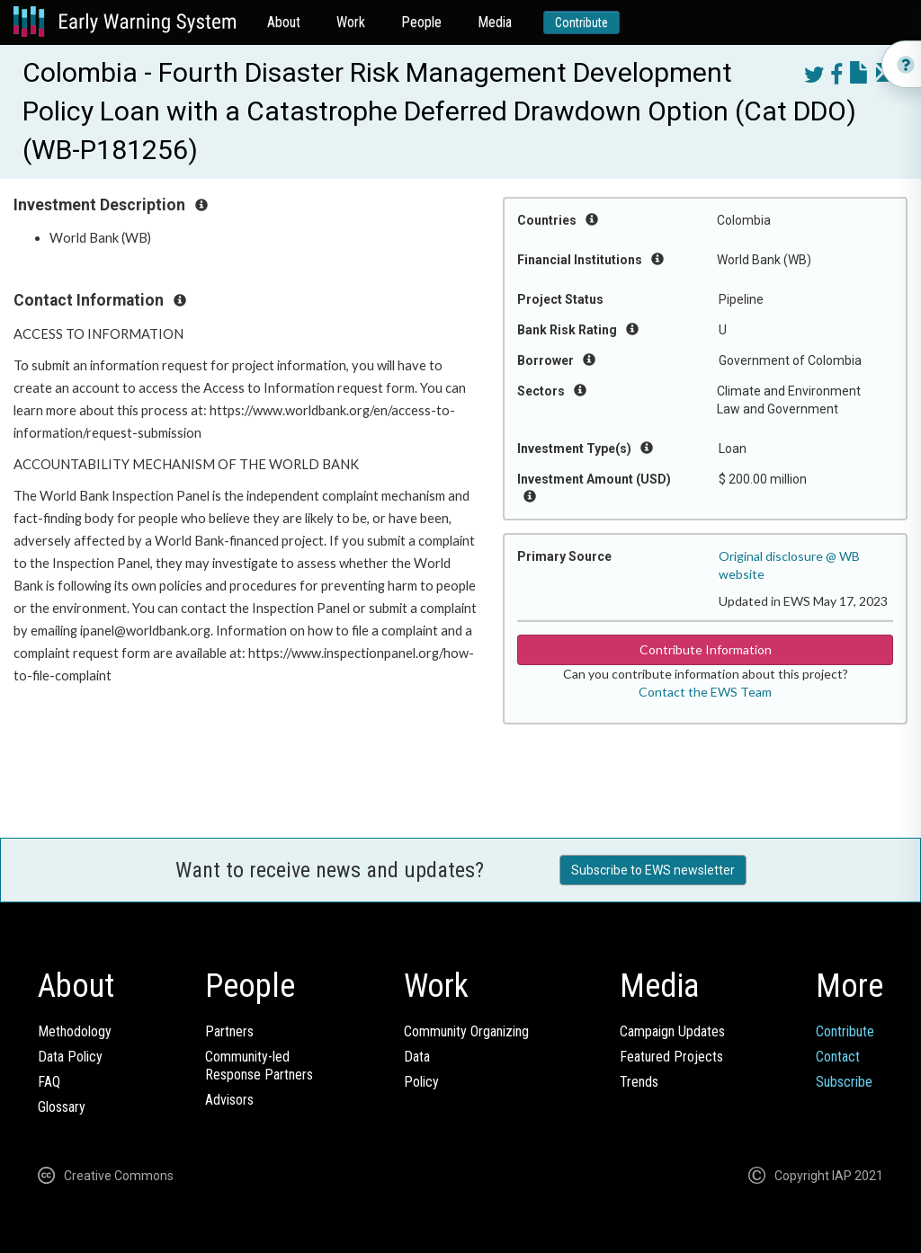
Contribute (581, 22)
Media (495, 22)
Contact (838, 1056)
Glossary (61, 1106)
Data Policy (70, 1056)
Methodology (75, 1031)
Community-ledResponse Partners (259, 1065)
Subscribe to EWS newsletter (653, 870)
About (283, 22)
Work (350, 22)
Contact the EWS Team (705, 691)
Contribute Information (705, 649)
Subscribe (844, 1081)
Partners (229, 1031)
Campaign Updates (672, 1031)
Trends (639, 1081)
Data (417, 1056)
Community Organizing (466, 1031)
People (421, 22)
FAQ (49, 1081)
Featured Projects (671, 1056)
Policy (421, 1081)
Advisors (229, 1099)
